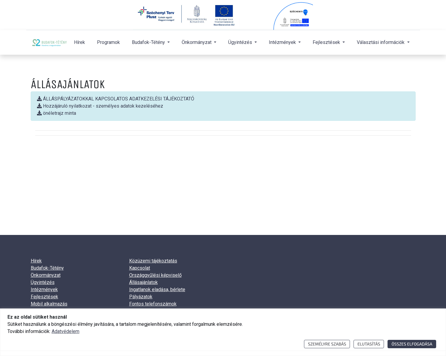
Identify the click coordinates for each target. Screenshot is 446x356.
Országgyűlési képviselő (155, 275)
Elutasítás (368, 343)
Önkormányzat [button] (197, 42)
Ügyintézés (43, 282)
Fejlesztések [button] (327, 42)
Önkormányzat (46, 275)
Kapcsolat (139, 268)
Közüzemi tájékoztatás (153, 261)
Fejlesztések (44, 297)
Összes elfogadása (411, 343)
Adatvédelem (65, 331)
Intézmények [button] (283, 42)
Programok (108, 42)
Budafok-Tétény (47, 268)
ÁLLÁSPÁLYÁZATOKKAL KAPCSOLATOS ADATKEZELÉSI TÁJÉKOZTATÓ (115, 99)
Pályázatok (140, 297)
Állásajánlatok (143, 282)
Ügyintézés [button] (240, 42)
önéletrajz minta (56, 113)
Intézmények (44, 289)
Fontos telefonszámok (153, 304)
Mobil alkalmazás (49, 304)
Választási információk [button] (381, 42)
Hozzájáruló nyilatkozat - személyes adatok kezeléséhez (100, 106)
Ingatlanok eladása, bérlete (157, 289)
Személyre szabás (327, 343)
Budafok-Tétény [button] (149, 42)
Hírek (79, 42)
